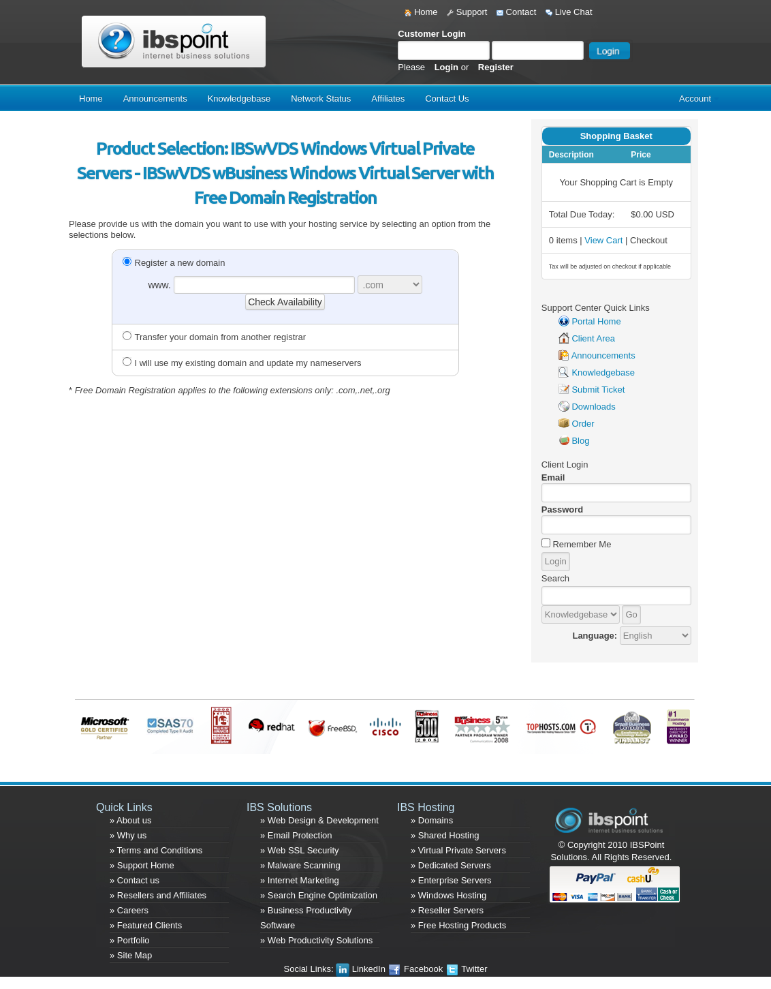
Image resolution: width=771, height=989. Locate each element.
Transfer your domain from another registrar (214, 337)
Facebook (416, 969)
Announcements (155, 98)
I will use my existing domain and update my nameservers (242, 363)
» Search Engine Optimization (318, 895)
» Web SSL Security (299, 850)
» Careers (129, 910)
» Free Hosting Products (458, 925)
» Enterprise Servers (451, 880)
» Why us (128, 835)
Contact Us (447, 98)
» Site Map (131, 955)
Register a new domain (174, 263)
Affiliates (388, 98)
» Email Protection (296, 835)
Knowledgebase (239, 98)
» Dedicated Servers (451, 865)
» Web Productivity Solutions (316, 940)
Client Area (593, 338)
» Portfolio (130, 940)
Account (695, 98)
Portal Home (595, 321)
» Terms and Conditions (156, 850)
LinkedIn (362, 969)
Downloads (593, 406)
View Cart (603, 240)
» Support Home (142, 865)
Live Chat (569, 12)
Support (467, 12)
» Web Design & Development (319, 820)
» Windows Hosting (448, 895)
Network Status (321, 98)
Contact (516, 12)
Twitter (466, 969)
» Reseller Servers (447, 910)
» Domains (432, 820)
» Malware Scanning (300, 865)
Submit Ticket (598, 389)
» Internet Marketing (299, 880)
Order (582, 424)
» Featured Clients (146, 925)
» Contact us (134, 880)
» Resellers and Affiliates (158, 895)
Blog (580, 441)
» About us (130, 820)
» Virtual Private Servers (458, 850)
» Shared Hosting (445, 835)
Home (421, 12)
